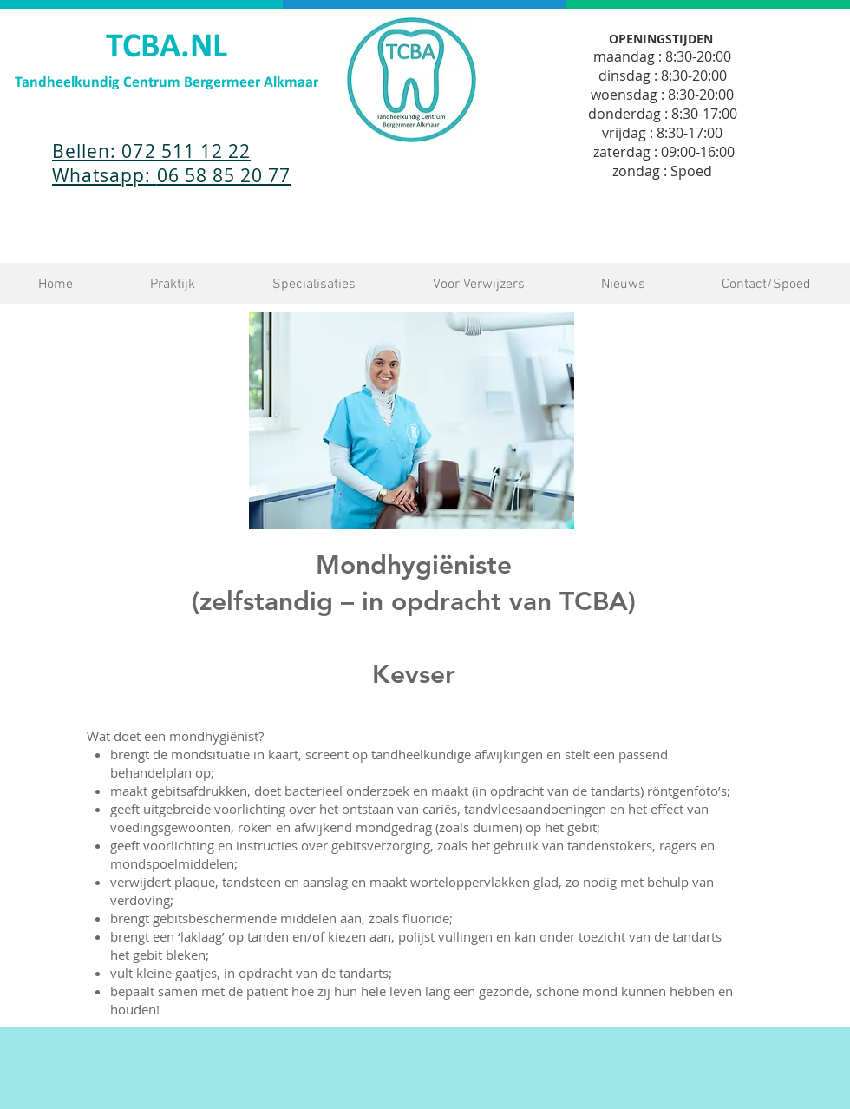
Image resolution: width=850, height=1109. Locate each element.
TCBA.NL (166, 47)
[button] (172, 285)
